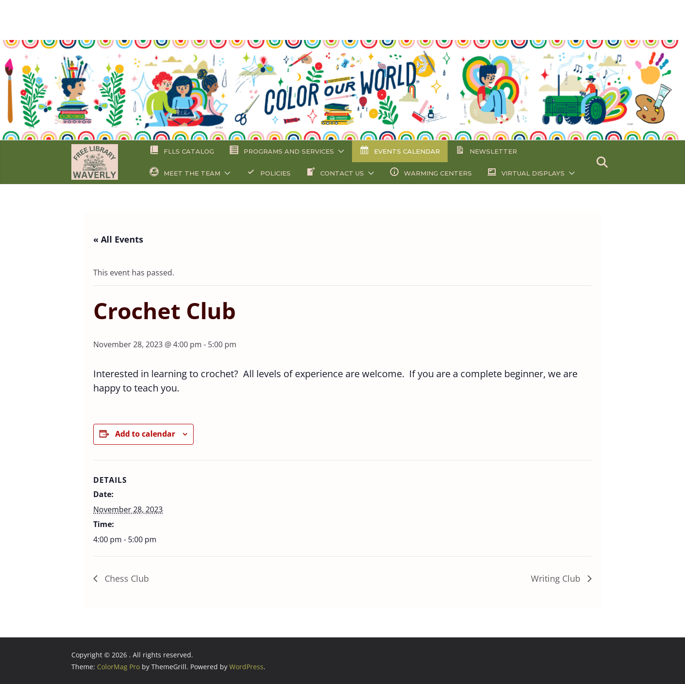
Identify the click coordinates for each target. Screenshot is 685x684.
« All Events (118, 239)
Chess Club (125, 578)
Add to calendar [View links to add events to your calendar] (145, 434)
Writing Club (557, 578)
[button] (339, 151)
